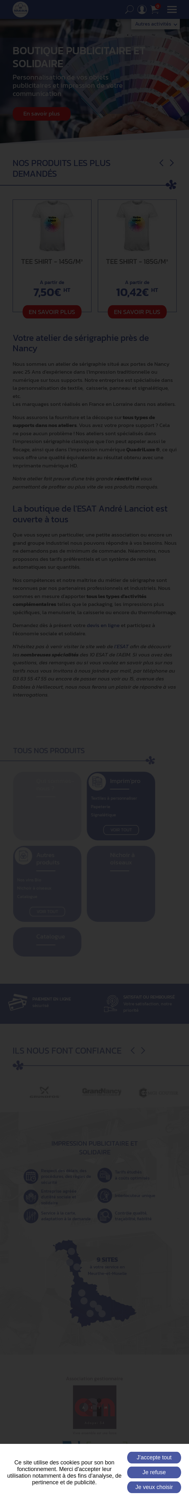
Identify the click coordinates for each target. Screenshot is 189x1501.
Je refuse (154, 1472)
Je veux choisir (154, 1487)
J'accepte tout (154, 1457)
